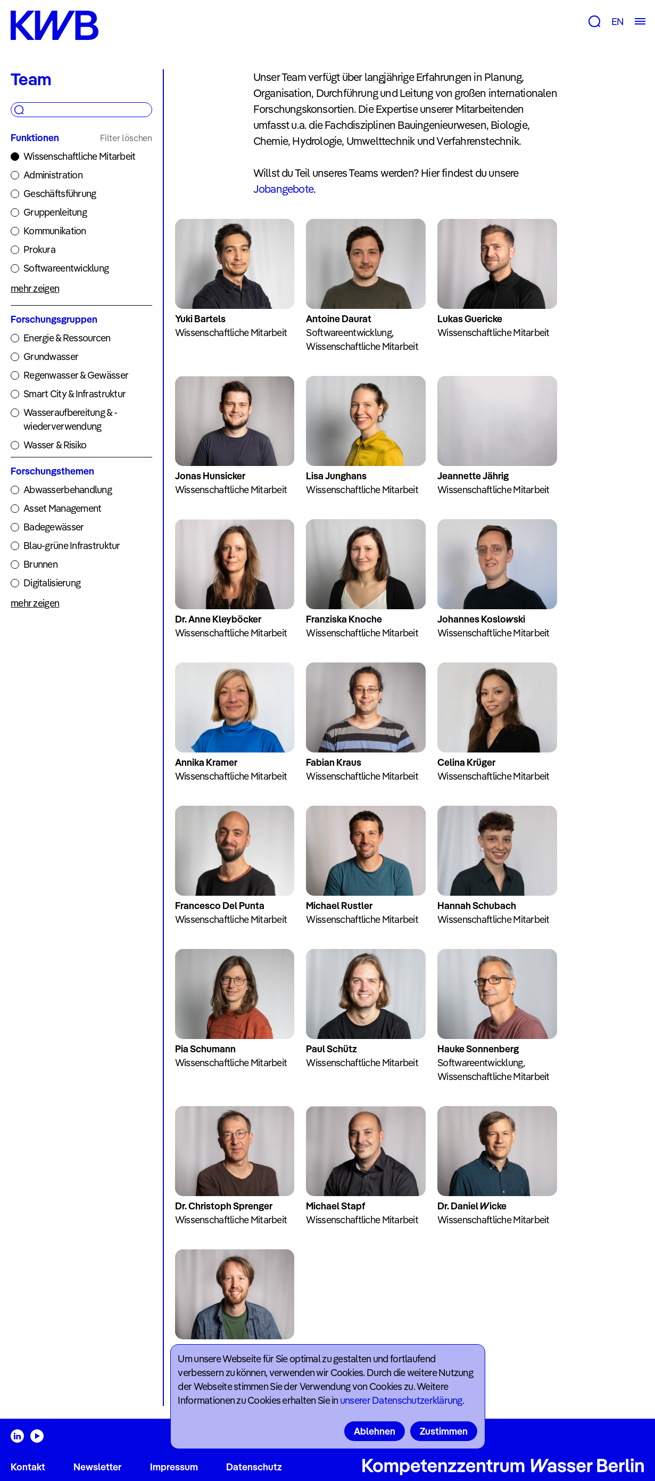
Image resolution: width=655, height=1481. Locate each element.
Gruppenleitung (55, 212)
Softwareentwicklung (66, 268)
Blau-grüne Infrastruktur (71, 545)
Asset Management (62, 508)
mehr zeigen (35, 288)
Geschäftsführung (59, 193)
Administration (52, 175)
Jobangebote (283, 188)
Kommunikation (54, 231)
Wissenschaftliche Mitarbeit (79, 156)
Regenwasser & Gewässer (75, 375)
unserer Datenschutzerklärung (401, 1400)
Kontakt (28, 1467)
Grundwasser (50, 356)
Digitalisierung (51, 583)
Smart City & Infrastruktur (74, 394)
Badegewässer (53, 527)
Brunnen (40, 564)
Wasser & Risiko (54, 445)
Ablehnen (374, 1431)
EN (617, 21)
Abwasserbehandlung (67, 490)
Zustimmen (444, 1431)
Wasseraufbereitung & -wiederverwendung (70, 419)
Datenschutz (254, 1467)
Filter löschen (126, 138)
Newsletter (97, 1467)
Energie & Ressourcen (67, 338)
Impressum (174, 1467)
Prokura (39, 249)
